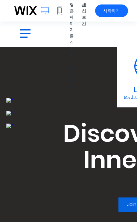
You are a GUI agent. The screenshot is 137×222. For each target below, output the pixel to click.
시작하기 (111, 10)
